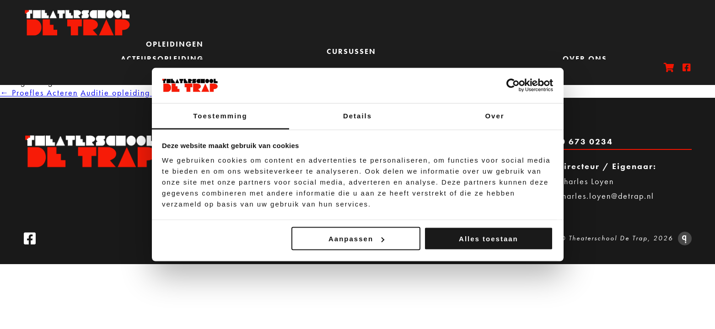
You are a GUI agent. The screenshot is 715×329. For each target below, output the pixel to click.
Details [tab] (357, 115)
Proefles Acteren (39, 92)
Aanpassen (356, 239)
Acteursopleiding (162, 59)
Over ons (585, 59)
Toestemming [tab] (220, 115)
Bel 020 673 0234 (571, 141)
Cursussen (351, 51)
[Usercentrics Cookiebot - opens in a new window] (513, 85)
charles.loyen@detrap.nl (606, 196)
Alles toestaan (488, 239)
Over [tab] (494, 115)
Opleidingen (175, 44)
